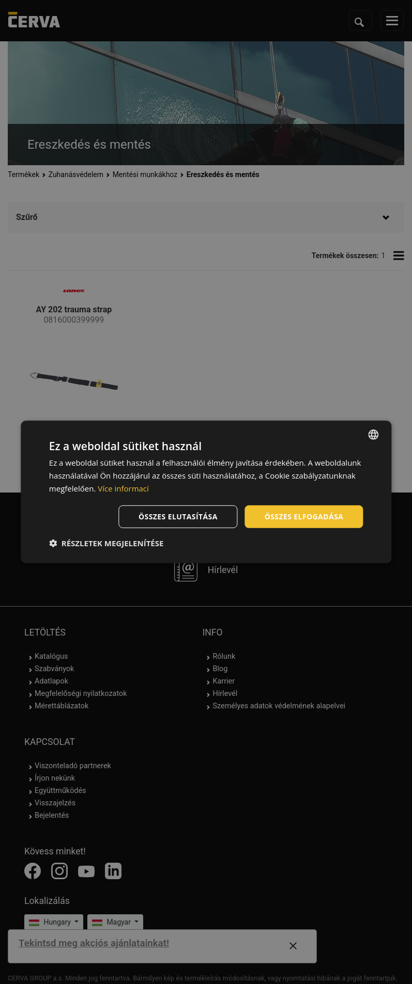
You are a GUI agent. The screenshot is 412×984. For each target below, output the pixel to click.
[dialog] (206, 492)
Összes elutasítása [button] (178, 516)
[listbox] (373, 435)
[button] (106, 543)
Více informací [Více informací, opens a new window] (123, 488)
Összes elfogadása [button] (304, 516)
